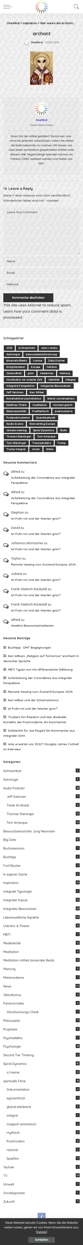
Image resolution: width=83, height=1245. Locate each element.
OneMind (36, 42)
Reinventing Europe (42, 423)
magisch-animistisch (21, 1124)
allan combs (49, 347)
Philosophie (11, 1021)
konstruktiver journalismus (23, 398)
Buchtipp (9, 857)
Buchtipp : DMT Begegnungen (29, 647)
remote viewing (16, 430)
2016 (9, 347)
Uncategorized (14, 1193)
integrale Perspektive (20, 385)
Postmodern (16, 1141)
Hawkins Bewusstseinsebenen (32, 625)
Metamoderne (13, 978)
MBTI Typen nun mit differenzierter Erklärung (40, 669)
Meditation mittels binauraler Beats (28, 960)
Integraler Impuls (15, 900)
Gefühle (51, 367)
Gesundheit (13, 373)
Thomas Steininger (18, 436)
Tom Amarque (46, 436)
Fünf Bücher (12, 866)
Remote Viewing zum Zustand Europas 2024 (43, 564)
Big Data (9, 840)
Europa (35, 367)
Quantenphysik (45, 417)
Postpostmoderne (18, 417)
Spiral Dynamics (43, 430)
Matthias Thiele (16, 405)
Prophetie (10, 1029)
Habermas (47, 373)
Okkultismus (12, 995)
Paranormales (13, 1003)
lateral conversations (60, 398)
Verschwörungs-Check (23, 1012)
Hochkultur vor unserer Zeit (24, 379)
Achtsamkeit (26, 347)
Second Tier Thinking (18, 1055)
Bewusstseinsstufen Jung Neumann (29, 831)
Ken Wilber (37, 392)
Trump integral (16, 449)
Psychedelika (12, 1038)
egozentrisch (16, 1098)
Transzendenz (41, 443)
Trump (61, 443)
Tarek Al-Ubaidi (18, 805)
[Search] (75, 6)
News (7, 986)
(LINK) (25, 159)
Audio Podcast (14, 788)
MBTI (6, 935)
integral (12, 1116)
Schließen (41, 1239)
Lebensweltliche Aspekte (21, 917)
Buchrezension (13, 848)
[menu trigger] (8, 6)
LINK (23, 154)
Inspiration (11, 883)
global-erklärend (19, 1107)
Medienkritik (12, 943)
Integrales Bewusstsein (56, 385)
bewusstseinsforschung (41, 354)
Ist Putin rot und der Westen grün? (36, 518)
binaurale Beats (16, 360)
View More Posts (41, 125)
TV (5, 1176)
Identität (53, 379)
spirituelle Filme (14, 1081)
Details (41, 1232)
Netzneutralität (16, 411)
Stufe (63, 430)
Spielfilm (13, 1159)
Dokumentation (18, 1090)
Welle (49, 449)
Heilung (65, 373)
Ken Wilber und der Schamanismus (33, 700)
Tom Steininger (16, 443)
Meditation (11, 952)
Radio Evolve (14, 423)
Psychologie (12, 1046)
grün (31, 373)
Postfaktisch (40, 411)
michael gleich (63, 405)
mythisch (13, 1133)
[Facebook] (42, 1217)
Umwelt (8, 1184)
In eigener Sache (15, 874)
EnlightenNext (15, 367)
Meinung (9, 969)
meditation (40, 405)
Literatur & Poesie (16, 926)
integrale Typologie (17, 892)
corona (37, 360)
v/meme (13, 1072)
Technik (8, 1167)
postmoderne (63, 411)
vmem (36, 449)
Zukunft (9, 1202)
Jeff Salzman (14, 392)
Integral (71, 379)
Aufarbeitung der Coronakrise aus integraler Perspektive (43, 480)
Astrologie (13, 354)
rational (12, 1150)
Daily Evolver (56, 360)
